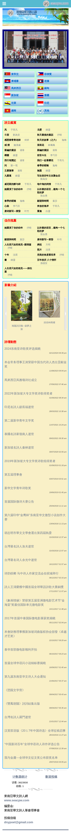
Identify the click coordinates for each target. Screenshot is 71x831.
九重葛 (7, 175)
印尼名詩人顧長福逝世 (19, 407)
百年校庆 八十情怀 (46, 260)
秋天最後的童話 (45, 134)
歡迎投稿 (51, 776)
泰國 (46, 95)
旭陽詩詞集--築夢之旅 (21, 310)
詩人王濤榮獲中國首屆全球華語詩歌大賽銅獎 (34, 587)
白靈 (48, 211)
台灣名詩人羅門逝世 (17, 717)
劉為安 (16, 134)
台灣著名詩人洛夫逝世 (19, 546)
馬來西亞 (16, 88)
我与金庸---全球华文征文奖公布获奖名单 (31, 757)
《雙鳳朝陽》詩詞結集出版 (22, 703)
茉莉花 (40, 145)
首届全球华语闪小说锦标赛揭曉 (25, 663)
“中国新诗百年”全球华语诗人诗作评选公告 (32, 744)
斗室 (6, 134)
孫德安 (43, 263)
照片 (39, 249)
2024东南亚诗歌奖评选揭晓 (22, 348)
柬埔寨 (15, 81)
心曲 (6, 206)
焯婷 (26, 140)
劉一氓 (14, 165)
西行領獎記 (10, 160)
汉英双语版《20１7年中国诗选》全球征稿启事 (35, 730)
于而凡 (14, 129)
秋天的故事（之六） (47, 140)
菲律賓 (48, 74)
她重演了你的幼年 (13, 189)
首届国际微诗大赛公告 (19, 501)
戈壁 (39, 129)
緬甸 (46, 88)
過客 (22, 150)
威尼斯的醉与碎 (12, 184)
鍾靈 (48, 129)
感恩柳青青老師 (12, 140)
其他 (46, 110)
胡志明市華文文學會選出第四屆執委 (28, 533)
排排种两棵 (49, 307)
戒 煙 (7, 145)
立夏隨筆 (9, 170)
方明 (48, 244)
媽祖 (39, 244)
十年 (6, 254)
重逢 (39, 211)
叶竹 (26, 211)
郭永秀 (43, 195)
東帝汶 (15, 74)
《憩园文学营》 (14, 690)
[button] (5, 48)
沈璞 (48, 249)
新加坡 (15, 95)
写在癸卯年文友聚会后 (48, 175)
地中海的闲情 (44, 184)
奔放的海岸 (43, 206)
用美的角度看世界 (46, 254)
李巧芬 (53, 155)
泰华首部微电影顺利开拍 (20, 649)
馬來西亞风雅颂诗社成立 (20, 380)
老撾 (46, 81)
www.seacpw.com (16, 800)
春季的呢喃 (43, 165)
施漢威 (17, 145)
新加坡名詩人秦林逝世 (19, 447)
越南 (13, 110)
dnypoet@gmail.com (18, 822)
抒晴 (59, 134)
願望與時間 (43, 201)
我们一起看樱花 (45, 160)
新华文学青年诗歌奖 (17, 488)
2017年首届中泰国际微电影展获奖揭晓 (29, 618)
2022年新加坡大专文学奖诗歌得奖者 (28, 393)
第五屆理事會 (13, 474)
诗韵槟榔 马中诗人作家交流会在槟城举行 (31, 573)
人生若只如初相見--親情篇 (17, 244)
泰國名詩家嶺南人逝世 (19, 434)
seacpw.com (56, 3)
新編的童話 (10, 150)
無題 (39, 170)
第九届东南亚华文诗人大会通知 (25, 676)
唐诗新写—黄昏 (12, 211)
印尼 (46, 103)
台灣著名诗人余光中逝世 (20, 560)
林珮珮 (51, 145)
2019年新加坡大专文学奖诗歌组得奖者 (29, 461)
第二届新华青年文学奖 (19, 420)
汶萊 (13, 103)
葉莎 (55, 201)
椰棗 (6, 155)
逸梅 (64, 140)
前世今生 (41, 155)
